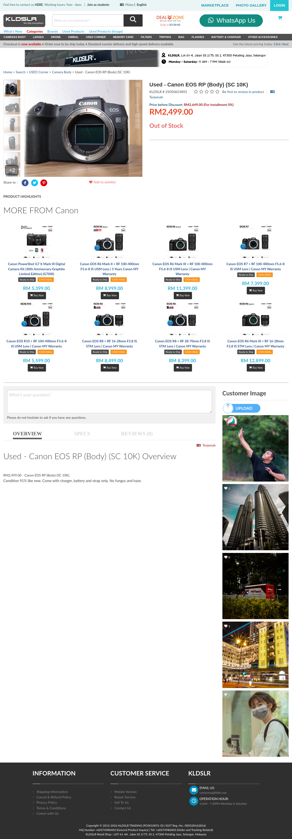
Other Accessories (263, 37)
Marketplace (215, 5)
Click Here (281, 44)
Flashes (198, 37)
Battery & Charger (226, 37)
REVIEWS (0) (137, 434)
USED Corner (96, 37)
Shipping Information (52, 792)
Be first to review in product (243, 92)
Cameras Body (15, 37)
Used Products (73, 31)
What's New (13, 31)
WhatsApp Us (231, 20)
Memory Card (123, 37)
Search (21, 72)
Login (279, 5)
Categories (35, 31)
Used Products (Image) (106, 31)
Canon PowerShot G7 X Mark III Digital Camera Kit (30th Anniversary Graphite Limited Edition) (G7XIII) (36, 269)
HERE (39, 5)
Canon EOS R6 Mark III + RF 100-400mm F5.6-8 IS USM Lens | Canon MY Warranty (183, 269)
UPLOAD (240, 408)
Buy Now (37, 295)
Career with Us (47, 813)
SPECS (82, 434)
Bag (181, 37)
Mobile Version (125, 792)
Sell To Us (121, 802)
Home (7, 72)
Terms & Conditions (51, 808)
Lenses (38, 37)
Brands (52, 31)
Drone (56, 37)
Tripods (165, 37)
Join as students (98, 5)
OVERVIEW (27, 434)
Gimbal (73, 37)
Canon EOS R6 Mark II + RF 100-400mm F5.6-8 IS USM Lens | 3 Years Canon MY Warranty (109, 269)
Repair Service (125, 797)
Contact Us (122, 808)
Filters (146, 37)
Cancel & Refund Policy (53, 797)
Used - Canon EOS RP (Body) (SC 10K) (198, 85)
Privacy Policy (46, 802)
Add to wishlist (102, 182)
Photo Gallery (251, 5)
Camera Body (62, 72)
